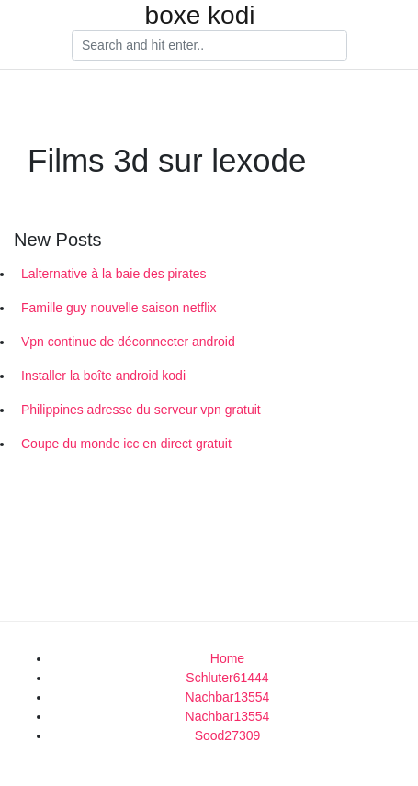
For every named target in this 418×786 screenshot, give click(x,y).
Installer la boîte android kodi (103, 375)
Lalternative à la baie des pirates (114, 273)
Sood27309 (228, 735)
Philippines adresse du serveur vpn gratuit (141, 409)
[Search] (209, 46)
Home (227, 658)
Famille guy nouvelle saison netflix (118, 307)
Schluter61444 (227, 677)
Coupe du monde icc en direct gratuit (126, 443)
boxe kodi (200, 16)
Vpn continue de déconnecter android (128, 341)
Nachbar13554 (228, 697)
